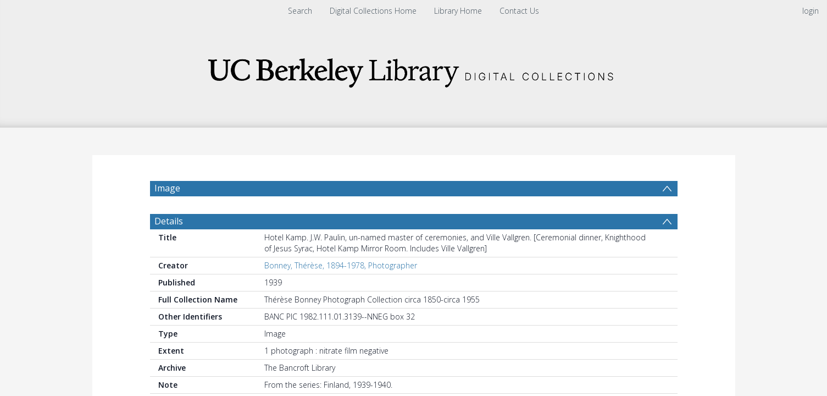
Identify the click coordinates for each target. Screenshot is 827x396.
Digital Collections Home (373, 11)
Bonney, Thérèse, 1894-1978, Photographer (340, 265)
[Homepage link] (414, 69)
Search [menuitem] (300, 11)
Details (168, 221)
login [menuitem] (810, 11)
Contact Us (519, 11)
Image (167, 188)
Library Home (458, 11)
